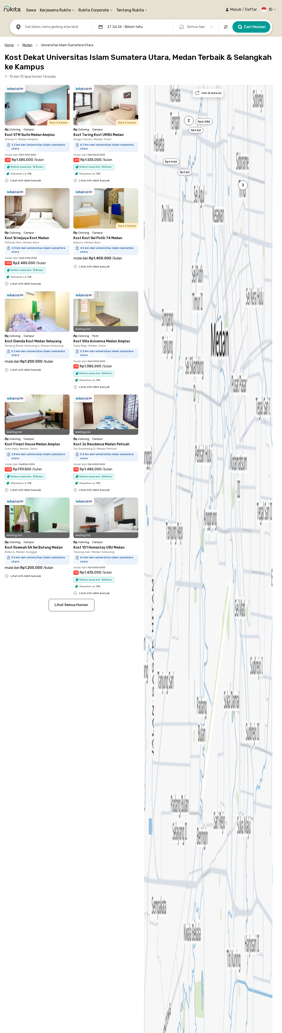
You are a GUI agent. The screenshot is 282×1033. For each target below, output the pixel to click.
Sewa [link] (31, 10)
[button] (241, 9)
